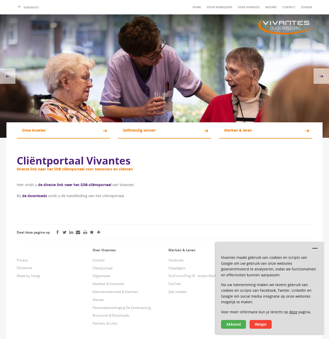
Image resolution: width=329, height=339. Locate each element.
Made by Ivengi (28, 275)
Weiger (261, 324)
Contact (288, 7)
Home (197, 7)
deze (293, 311)
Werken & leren (238, 130)
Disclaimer (24, 267)
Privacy (22, 260)
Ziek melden (177, 291)
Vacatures (176, 260)
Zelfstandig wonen (139, 130)
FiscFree (174, 283)
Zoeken (306, 7)
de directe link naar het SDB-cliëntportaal (75, 184)
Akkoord (233, 324)
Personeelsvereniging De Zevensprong (122, 307)
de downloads (34, 195)
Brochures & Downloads (111, 315)
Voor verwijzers (219, 7)
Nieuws (271, 7)
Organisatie (101, 275)
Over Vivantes (249, 7)
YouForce (175, 275)
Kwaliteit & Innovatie (108, 283)
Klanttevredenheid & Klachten (115, 291)
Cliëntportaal (102, 268)
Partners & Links (105, 323)
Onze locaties (33, 130)
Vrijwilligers (176, 268)
